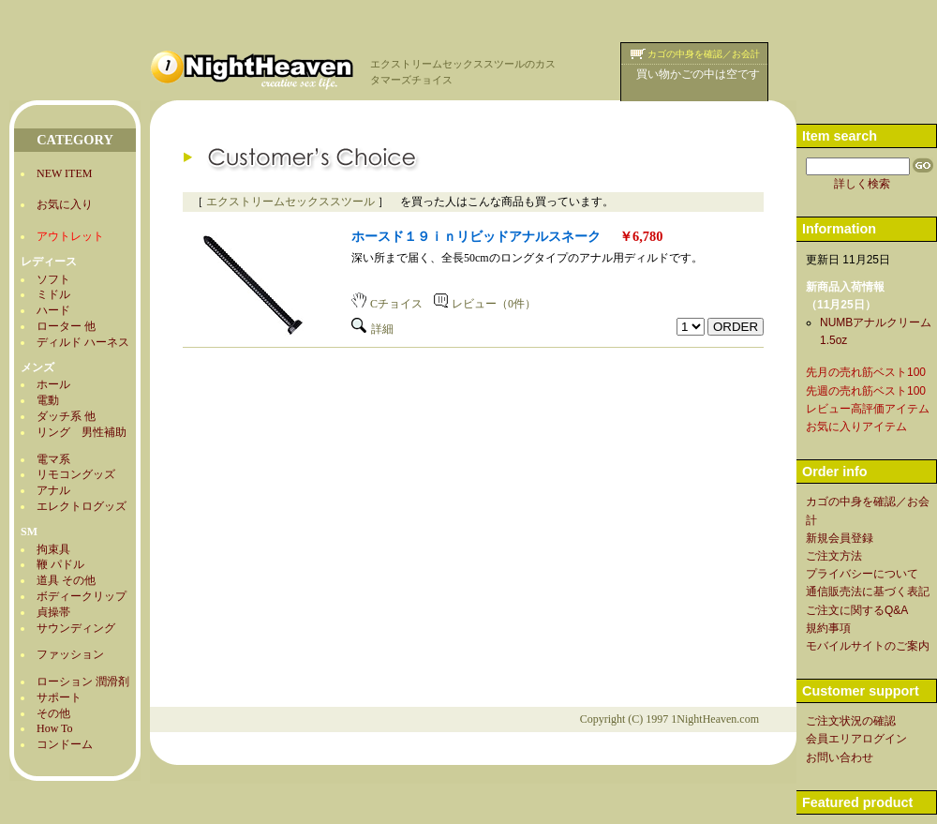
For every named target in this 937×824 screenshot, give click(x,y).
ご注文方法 (834, 555)
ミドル (53, 294)
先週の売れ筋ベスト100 (866, 390)
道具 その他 (66, 580)
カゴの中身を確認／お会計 (703, 54)
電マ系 (53, 459)
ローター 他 (66, 326)
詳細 (372, 329)
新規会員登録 (839, 538)
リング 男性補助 (81, 432)
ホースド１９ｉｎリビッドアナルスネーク (476, 236)
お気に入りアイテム (856, 426)
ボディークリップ (81, 596)
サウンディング (76, 628)
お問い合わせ (839, 757)
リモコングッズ (76, 474)
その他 (53, 713)
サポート (59, 697)
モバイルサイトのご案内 (868, 645)
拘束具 (53, 549)
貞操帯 (53, 612)
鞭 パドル (60, 564)
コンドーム (65, 744)
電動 (48, 400)
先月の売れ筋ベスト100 (866, 372)
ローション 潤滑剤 (83, 681)
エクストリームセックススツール (290, 201)
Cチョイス (387, 303)
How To (55, 728)
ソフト (53, 279)
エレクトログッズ (81, 506)
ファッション (70, 654)
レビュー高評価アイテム (868, 408)
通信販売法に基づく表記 (868, 591)
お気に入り (65, 204)
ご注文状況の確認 (851, 720)
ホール (53, 384)
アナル (53, 490)
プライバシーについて (862, 573)
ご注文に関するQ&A (857, 610)
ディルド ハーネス (83, 342)
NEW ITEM (64, 173)
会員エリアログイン (856, 738)
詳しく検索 (862, 183)
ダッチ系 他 (66, 416)
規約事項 (828, 628)
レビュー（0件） (485, 303)
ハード (53, 310)
